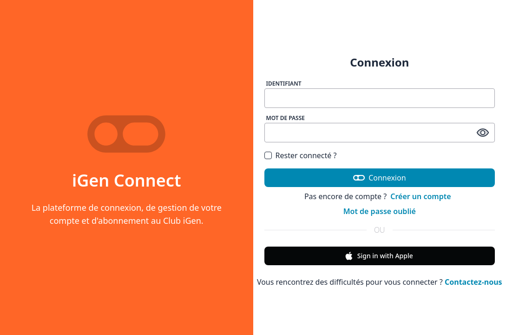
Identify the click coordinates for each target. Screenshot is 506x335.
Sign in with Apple (378, 256)
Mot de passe (285, 118)
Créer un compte (420, 196)
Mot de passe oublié (379, 211)
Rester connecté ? (306, 155)
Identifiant (284, 83)
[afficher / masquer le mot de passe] (482, 132)
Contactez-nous (473, 282)
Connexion (379, 178)
